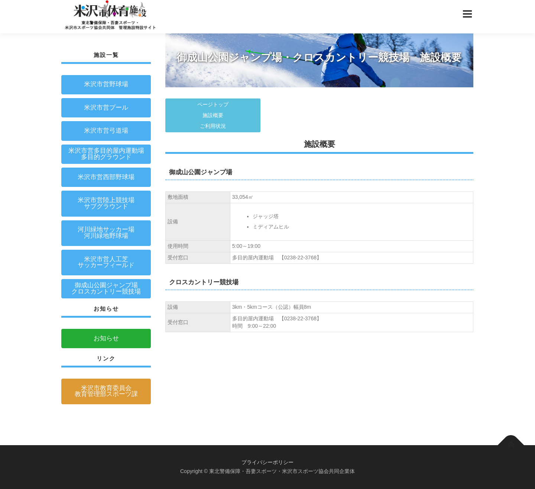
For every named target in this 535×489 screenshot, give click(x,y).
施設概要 (212, 115)
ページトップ (212, 104)
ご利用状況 (213, 126)
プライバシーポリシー (267, 462)
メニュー (467, 14)
